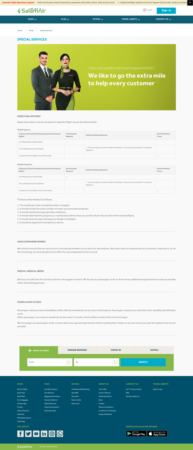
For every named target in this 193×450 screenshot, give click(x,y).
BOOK (31, 19)
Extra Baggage (22, 400)
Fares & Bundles (50, 411)
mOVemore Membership (81, 389)
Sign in (166, 10)
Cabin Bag (21, 422)
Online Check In (23, 411)
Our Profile (103, 389)
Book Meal (21, 396)
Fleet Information (105, 396)
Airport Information (51, 407)
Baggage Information (52, 396)
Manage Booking (77, 350)
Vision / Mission (105, 393)
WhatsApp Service (24, 418)
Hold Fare (20, 414)
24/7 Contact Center (134, 389)
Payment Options (51, 400)
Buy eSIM (75, 393)
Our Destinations (51, 389)
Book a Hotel (76, 400)
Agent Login (157, 389)
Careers (101, 404)
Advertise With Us (132, 396)
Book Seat (21, 393)
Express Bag (21, 404)
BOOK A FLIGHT (38, 351)
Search (143, 362)
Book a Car (75, 404)
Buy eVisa (75, 396)
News (101, 400)
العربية (147, 10)
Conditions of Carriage (107, 411)
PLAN (63, 19)
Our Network (49, 393)
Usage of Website (105, 414)
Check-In (116, 350)
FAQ (127, 393)
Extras (96, 19)
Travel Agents (129, 19)
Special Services (50, 404)
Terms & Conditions (106, 407)
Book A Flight (22, 389)
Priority (20, 407)
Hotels (154, 350)
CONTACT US (162, 19)
